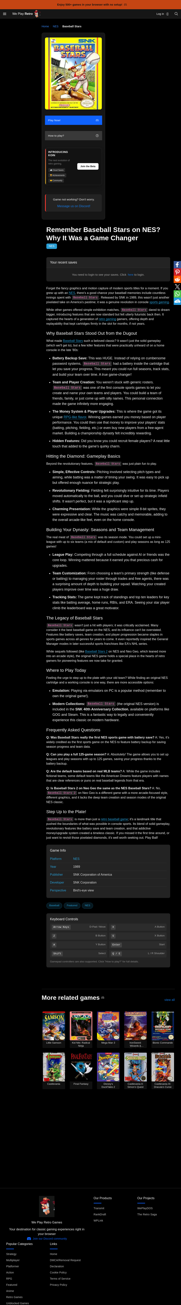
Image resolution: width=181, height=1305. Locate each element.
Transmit (99, 1208)
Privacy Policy (58, 1284)
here (130, 274)
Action (10, 1272)
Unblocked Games (17, 1303)
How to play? (73, 136)
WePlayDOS (145, 1208)
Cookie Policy (58, 1272)
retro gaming (107, 319)
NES (56, 26)
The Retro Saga (147, 1214)
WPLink (98, 1220)
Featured (72, 905)
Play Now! (73, 120)
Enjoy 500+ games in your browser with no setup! (92, 4)
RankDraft (100, 1214)
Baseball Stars (73, 340)
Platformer (12, 1266)
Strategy (11, 1254)
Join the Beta (87, 166)
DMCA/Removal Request (65, 1260)
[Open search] (176, 13)
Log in (162, 14)
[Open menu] (4, 13)
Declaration (57, 1266)
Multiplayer (13, 1260)
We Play (26, 13)
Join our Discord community (47, 1238)
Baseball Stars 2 (96, 651)
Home (45, 26)
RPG (9, 1278)
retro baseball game (114, 819)
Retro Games (14, 1297)
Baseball (54, 905)
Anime (10, 1290)
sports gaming (159, 302)
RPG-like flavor (75, 417)
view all (169, 999)
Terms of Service (60, 1278)
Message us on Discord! (73, 206)
